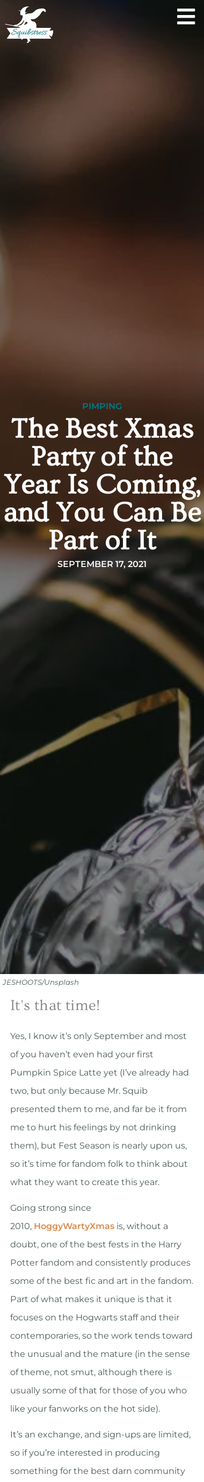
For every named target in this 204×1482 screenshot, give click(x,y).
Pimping (102, 406)
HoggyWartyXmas (74, 1226)
